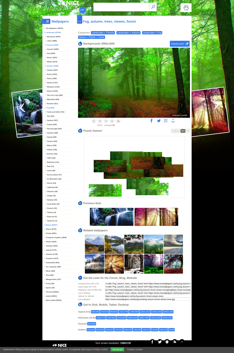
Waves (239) (51, 145)
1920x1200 (167, 318)
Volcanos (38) (52, 191)
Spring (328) (52, 137)
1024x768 (123, 312)
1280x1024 (145, 312)
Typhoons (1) (52, 221)
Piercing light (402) (54, 129)
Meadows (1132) (53, 87)
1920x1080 (155, 318)
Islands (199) (52, 149)
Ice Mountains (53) (54, 179)
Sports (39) (50, 288)
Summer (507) (52, 120)
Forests (110, 32)
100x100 (163, 329)
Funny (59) (50, 283)
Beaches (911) (52, 103)
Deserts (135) (52, 154)
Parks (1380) (52, 78)
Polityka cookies (135, 349)
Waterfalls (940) (53, 99)
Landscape (97, 32)
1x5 (173, 131)
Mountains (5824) (53, 37)
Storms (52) (51, 183)
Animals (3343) (52, 246)
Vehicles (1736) (52, 254)
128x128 (146, 329)
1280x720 (100, 318)
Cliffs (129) (51, 158)
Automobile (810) (52, 262)
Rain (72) (50, 166)
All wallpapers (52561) (54, 28)
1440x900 (121, 318)
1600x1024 (132, 318)
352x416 (91, 329)
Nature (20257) (51, 225)
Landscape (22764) (53, 32)
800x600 (114, 312)
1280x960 (134, 312)
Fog (159, 32)
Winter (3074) (52, 62)
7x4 (187, 131)
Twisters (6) (51, 212)
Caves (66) (51, 170)
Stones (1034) (52, 91)
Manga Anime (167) (53, 279)
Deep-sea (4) (52, 216)
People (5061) (51, 233)
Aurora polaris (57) (54, 175)
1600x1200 (168, 312)
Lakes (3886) (52, 41)
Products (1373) (52, 258)
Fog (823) (50, 108)
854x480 (92, 324)
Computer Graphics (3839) (56, 237)
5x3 (182, 131)
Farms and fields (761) (55, 112)
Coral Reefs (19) (53, 204)
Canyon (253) (52, 141)
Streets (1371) (52, 83)
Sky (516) (50, 116)
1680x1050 (144, 318)
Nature (82, 37)
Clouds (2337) (52, 70)
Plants (92, 37)
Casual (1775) (51, 250)
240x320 (109, 329)
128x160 (137, 329)
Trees (101, 37)
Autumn (136, 32)
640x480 (95, 312)
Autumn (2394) (52, 66)
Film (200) (50, 275)
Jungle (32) (51, 196)
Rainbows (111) (53, 162)
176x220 (119, 329)
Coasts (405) (52, 124)
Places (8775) (51, 229)
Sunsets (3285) (53, 49)
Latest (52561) (51, 296)
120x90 (154, 329)
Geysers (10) (52, 208)
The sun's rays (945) (55, 95)
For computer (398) (53, 267)
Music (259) (50, 271)
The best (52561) (52, 292)
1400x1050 (156, 312)
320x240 (100, 329)
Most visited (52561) (54, 300)
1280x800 (111, 318)
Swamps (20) (52, 200)
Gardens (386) (52, 133)
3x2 (178, 131)
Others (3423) (51, 242)
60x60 (171, 329)
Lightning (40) (52, 187)
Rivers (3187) (52, 57)
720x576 (105, 312)
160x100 (128, 329)
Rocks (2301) (52, 74)
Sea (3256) (51, 53)
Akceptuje (117, 349)
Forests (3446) (52, 45)
